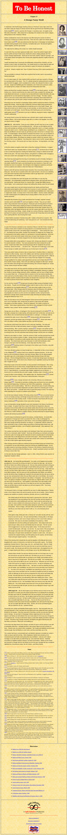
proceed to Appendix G (33, 821)
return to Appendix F (34, 818)
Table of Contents (34, 823)
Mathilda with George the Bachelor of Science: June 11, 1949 (27, 796)
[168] (5, 655)
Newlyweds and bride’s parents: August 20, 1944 (24, 760)
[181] (5, 693)
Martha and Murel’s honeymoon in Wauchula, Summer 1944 (27, 763)
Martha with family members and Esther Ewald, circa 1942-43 (27, 754)
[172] (5, 665)
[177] (5, 679)
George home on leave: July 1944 (20, 782)
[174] (5, 670)
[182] (5, 699)
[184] (5, 713)
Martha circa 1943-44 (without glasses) (21, 752)
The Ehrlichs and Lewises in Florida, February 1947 (25, 771)
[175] (5, 673)
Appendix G (40, 656)
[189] (5, 724)
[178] (5, 680)
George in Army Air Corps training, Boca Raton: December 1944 (28, 785)
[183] (5, 708)
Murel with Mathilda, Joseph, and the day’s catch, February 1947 (28, 768)
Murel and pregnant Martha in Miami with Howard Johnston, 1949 (28, 776)
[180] (5, 688)
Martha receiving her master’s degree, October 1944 (25, 765)
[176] (5, 677)
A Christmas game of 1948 (20, 793)
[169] (5, 657)
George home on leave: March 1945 (21, 787)
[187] (5, 718)
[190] (5, 732)
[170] (5, 659)
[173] (5, 667)
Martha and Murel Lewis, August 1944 (21, 757)
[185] (5, 715)
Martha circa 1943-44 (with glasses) (21, 749)
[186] (5, 717)
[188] (5, 720)
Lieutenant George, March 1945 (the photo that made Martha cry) (28, 790)
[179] (5, 685)
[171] (5, 662)
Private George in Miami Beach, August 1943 (23, 779)
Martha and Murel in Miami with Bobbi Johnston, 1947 (25, 774)
